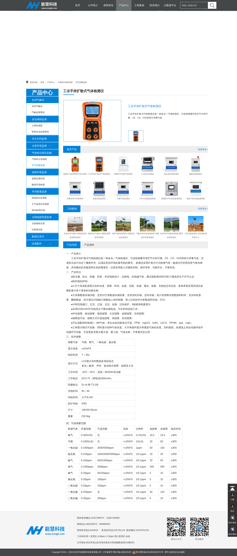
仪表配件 (37, 243)
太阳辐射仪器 (38, 223)
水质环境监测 (39, 145)
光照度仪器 (37, 229)
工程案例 (139, 5)
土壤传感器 (37, 125)
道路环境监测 (39, 172)
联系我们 (155, 5)
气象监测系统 (38, 112)
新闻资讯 (108, 5)
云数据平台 (170, 5)
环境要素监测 (39, 191)
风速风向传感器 (39, 198)
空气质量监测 (81, 82)
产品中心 (124, 5)
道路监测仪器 (38, 178)
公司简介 (93, 5)
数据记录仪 (38, 236)
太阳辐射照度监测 (42, 217)
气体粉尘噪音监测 (65, 82)
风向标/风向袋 (38, 210)
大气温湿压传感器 (40, 204)
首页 (77, 5)
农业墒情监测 (39, 119)
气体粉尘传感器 (39, 159)
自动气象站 (38, 100)
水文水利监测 (39, 138)
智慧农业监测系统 (40, 131)
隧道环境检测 (38, 184)
